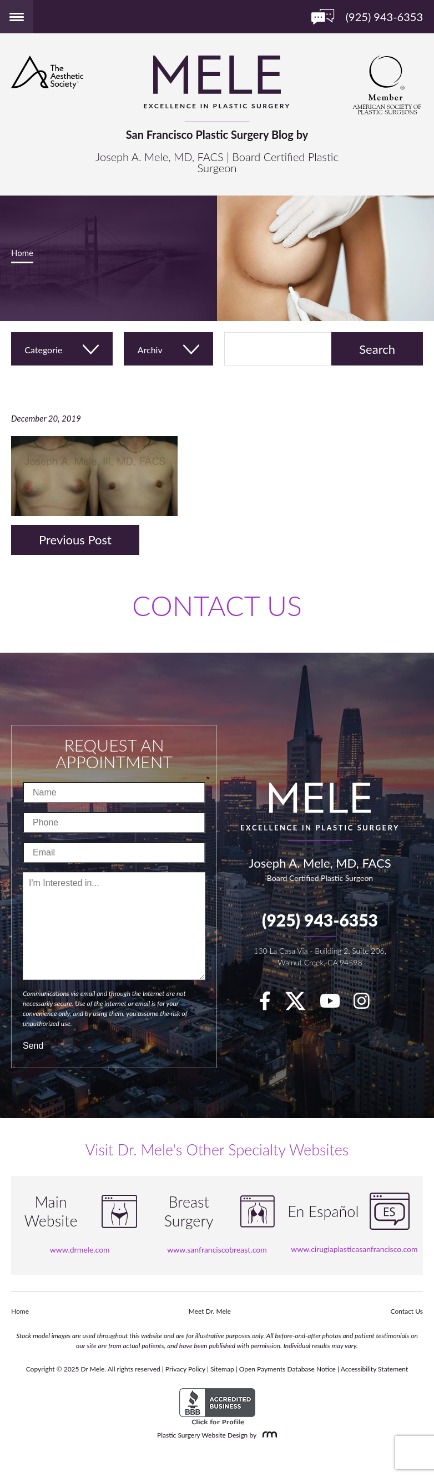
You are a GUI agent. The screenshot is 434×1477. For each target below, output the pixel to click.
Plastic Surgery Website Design (202, 1435)
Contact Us (407, 1311)
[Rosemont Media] (267, 1435)
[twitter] (300, 1004)
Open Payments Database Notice (287, 1369)
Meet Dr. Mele (210, 1311)
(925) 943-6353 (320, 920)
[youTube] (335, 1004)
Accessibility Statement (374, 1369)
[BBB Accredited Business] (217, 1407)
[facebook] (270, 1004)
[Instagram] (367, 1004)
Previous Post (75, 539)
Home (22, 253)
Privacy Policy (185, 1369)
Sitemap (222, 1369)
